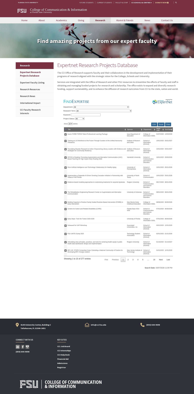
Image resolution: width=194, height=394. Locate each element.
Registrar (61, 367)
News (147, 20)
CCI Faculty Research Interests (30, 112)
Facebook (22, 347)
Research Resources (30, 89)
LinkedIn (18, 347)
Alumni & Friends (124, 20)
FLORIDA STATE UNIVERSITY (29, 2)
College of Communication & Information (58, 10)
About (42, 20)
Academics (61, 20)
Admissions (62, 363)
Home (24, 20)
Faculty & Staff (121, 2)
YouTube (27, 347)
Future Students (86, 2)
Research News (27, 96)
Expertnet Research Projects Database (30, 74)
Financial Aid (62, 359)
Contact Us (167, 20)
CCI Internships (64, 351)
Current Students (104, 2)
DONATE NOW (161, 2)
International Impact (30, 103)
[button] (176, 2)
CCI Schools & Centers (141, 2)
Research (100, 20)
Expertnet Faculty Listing (32, 82)
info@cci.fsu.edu (98, 325)
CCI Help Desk (63, 355)
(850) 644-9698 (153, 325)
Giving (81, 20)
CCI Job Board (63, 346)
